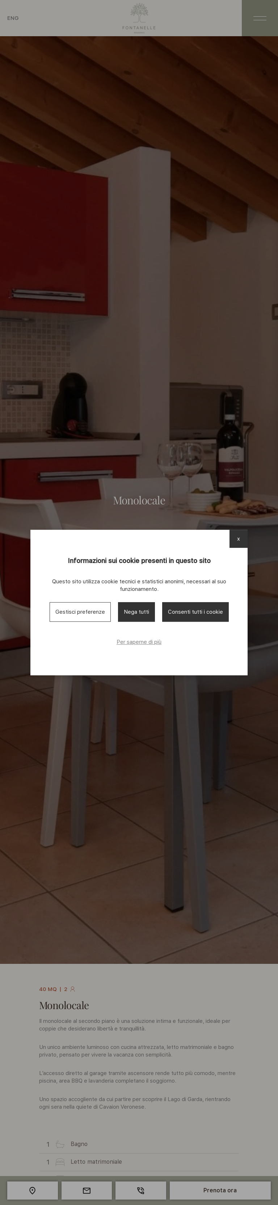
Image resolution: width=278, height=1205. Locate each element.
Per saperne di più (139, 642)
